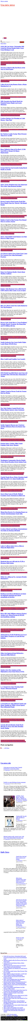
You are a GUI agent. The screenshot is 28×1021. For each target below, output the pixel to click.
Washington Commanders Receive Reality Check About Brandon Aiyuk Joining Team (13, 461)
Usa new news (8, 5)
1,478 (5, 748)
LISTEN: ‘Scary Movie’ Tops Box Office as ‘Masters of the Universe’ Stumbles (21, 798)
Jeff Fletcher (19, 860)
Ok (23, 1019)
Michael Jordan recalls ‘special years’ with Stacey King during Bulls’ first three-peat (14, 837)
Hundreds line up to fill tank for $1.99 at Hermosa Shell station (13, 562)
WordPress (9, 1015)
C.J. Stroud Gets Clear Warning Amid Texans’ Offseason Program (12, 687)
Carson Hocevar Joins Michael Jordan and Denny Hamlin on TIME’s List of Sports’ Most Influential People (13, 705)
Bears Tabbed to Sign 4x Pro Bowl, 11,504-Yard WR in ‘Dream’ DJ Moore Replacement (13, 150)
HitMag (16, 1015)
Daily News (5, 852)
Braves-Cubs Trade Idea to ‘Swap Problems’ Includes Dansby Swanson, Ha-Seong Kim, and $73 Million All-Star (14, 324)
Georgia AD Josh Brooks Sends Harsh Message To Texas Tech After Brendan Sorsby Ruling (12, 726)
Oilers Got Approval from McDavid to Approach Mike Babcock (12, 654)
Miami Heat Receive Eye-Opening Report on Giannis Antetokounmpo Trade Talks (14, 512)
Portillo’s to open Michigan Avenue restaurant (15, 782)
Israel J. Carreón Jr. (21, 927)
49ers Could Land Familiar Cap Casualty (13, 359)
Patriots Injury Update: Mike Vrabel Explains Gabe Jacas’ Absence (11, 444)
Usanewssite (7, 770)
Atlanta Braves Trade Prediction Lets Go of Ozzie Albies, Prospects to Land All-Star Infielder (14, 636)
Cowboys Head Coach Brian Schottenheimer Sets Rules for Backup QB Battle (14, 529)
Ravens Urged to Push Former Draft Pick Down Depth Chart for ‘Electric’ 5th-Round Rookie (14, 203)
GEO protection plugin (24, 1020)
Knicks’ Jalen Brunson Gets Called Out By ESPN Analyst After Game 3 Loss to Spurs (13, 289)
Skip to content (4, 1)
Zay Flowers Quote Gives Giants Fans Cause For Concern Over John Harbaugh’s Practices (14, 255)
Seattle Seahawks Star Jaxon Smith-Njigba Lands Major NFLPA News (13, 343)
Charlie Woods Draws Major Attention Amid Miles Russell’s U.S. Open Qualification (14, 478)
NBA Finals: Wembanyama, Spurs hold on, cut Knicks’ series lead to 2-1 (21, 880)
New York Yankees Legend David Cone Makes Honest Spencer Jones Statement (12, 409)
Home (5, 38)
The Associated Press (21, 883)
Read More (13, 63)
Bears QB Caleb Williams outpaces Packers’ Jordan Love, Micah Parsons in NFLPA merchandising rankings (14, 615)
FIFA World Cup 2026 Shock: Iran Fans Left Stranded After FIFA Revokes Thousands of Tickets (14, 374)
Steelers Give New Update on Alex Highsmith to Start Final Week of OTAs (12, 670)
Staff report (19, 939)
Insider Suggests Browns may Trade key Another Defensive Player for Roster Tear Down (13, 426)
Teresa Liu (19, 906)
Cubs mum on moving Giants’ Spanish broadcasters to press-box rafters (13, 768)
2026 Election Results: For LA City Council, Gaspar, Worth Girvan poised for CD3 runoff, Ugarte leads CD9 (21, 902)
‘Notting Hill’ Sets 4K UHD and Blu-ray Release (21, 818)
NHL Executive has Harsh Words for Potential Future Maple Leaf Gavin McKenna (12, 102)
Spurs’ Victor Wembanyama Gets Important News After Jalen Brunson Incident (14, 185)
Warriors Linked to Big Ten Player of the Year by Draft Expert (13, 68)
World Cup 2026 (20, 937)
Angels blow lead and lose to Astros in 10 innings (21, 858)
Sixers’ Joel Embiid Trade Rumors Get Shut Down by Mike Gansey (14, 237)
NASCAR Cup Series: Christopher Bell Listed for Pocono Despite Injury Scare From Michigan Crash (12, 48)
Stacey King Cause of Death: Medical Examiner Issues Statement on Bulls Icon (13, 494)
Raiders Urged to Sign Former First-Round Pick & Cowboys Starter (13, 220)
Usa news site (6, 763)
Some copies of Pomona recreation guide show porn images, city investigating (20, 922)
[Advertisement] (14, 22)
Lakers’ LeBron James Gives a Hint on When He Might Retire (12, 546)
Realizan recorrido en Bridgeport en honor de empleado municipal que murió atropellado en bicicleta (13, 595)
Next (8, 748)
